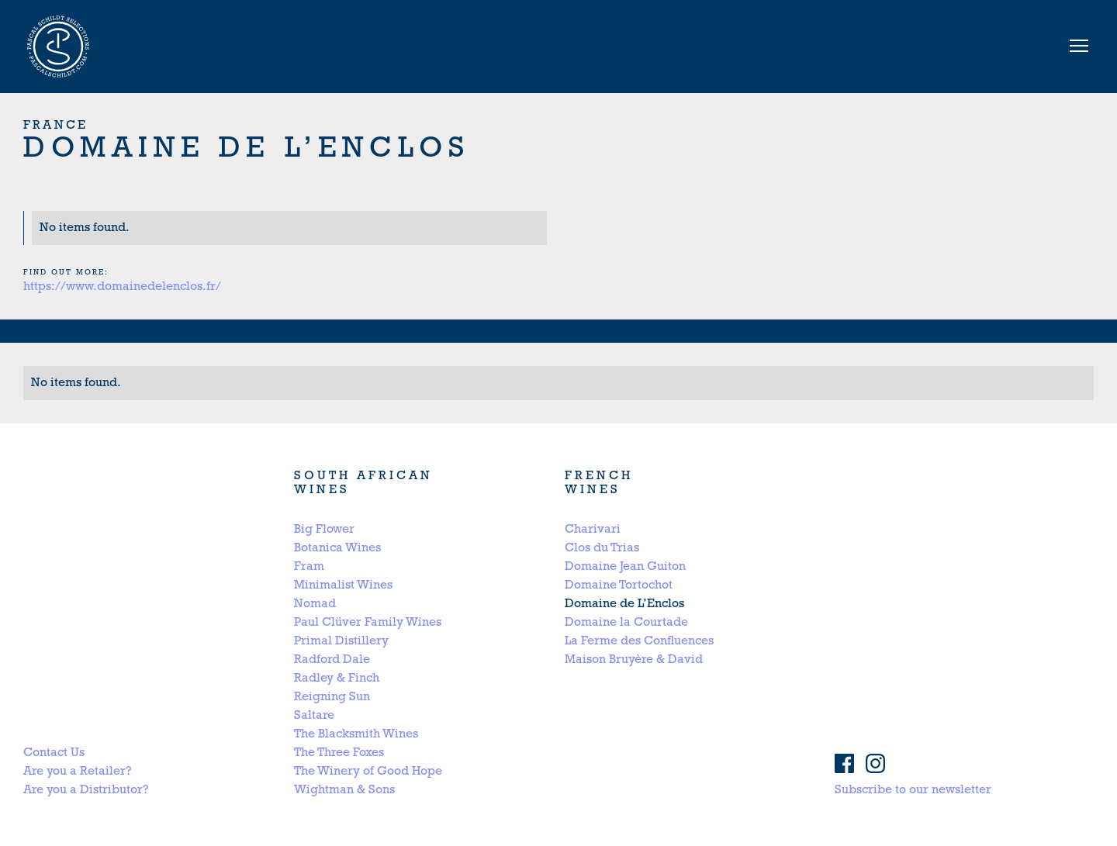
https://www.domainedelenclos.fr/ (122, 287)
